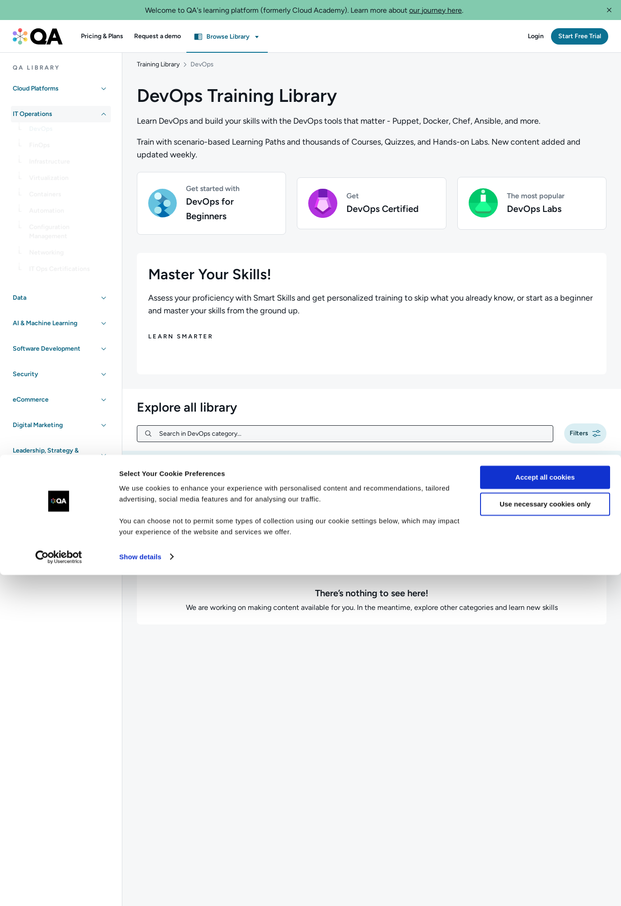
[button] (609, 10)
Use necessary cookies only (545, 835)
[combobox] (572, 504)
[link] (68, 132)
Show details (140, 888)
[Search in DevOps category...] (352, 443)
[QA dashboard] (37, 36)
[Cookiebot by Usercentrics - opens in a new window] (59, 888)
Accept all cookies (545, 809)
